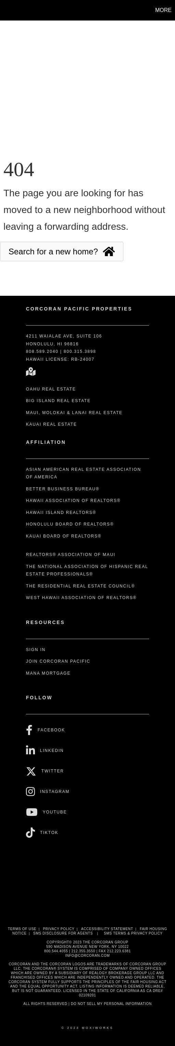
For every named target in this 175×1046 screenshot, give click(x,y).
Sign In (35, 649)
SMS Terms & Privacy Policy (133, 933)
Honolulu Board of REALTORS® (70, 524)
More (163, 10)
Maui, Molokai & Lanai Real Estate (74, 412)
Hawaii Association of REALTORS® (73, 500)
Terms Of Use (22, 929)
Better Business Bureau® (62, 489)
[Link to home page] (6, 10)
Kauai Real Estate (51, 424)
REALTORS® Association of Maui (71, 554)
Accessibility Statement (107, 929)
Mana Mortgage (48, 673)
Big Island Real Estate (58, 400)
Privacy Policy (59, 929)
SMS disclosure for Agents (63, 933)
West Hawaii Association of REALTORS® (81, 597)
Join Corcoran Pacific (58, 661)
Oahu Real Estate (51, 389)
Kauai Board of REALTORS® (64, 536)
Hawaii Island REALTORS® (61, 512)
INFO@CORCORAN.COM (87, 955)
